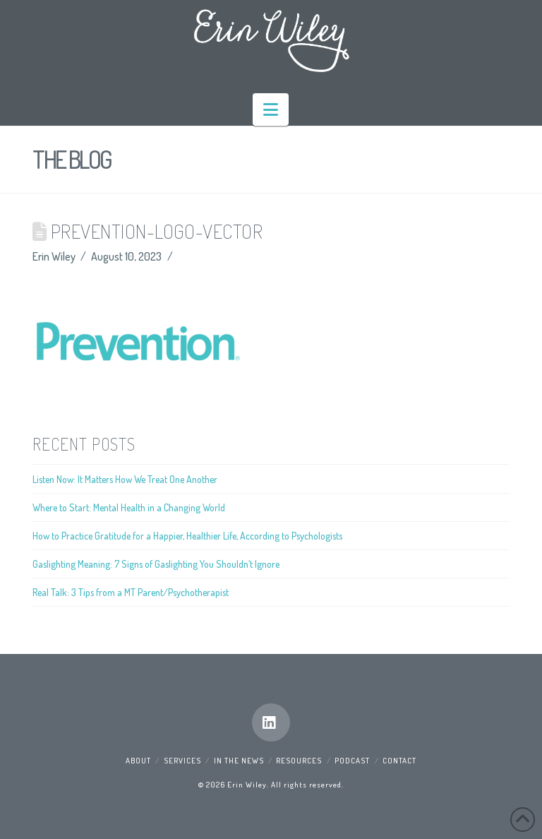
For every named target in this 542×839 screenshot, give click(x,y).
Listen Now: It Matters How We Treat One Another (124, 479)
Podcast (352, 761)
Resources (299, 761)
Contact (399, 761)
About (138, 761)
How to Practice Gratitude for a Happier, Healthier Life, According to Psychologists (187, 536)
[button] (271, 109)
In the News (239, 761)
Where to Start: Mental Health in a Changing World (128, 507)
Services (182, 761)
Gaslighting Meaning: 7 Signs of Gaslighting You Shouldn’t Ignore (155, 564)
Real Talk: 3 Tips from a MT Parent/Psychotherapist (130, 592)
